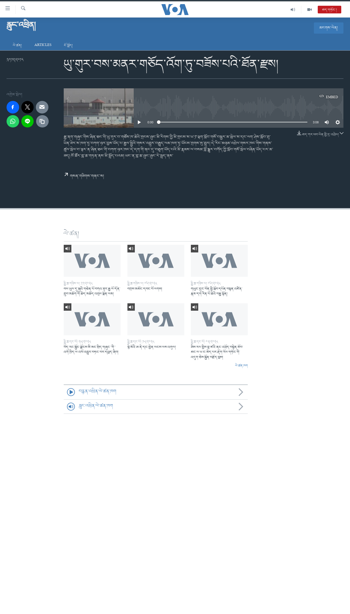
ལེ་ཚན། (17, 45)
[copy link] (42, 121)
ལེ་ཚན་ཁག (241, 365)
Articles (42, 45)
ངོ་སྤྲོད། (68, 45)
